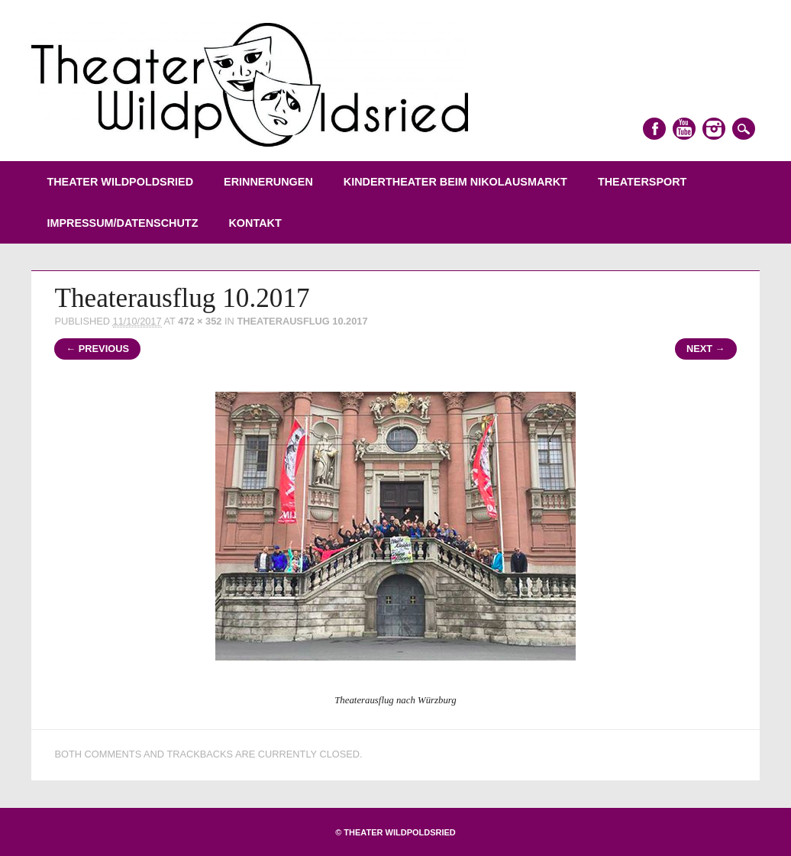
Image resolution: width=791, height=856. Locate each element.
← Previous (97, 348)
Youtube (684, 129)
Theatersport (642, 182)
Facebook (654, 129)
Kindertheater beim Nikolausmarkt (455, 182)
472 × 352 (199, 321)
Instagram (713, 129)
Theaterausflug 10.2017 (302, 321)
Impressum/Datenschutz (122, 223)
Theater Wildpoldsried (120, 182)
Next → (705, 348)
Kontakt (254, 223)
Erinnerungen (268, 182)
